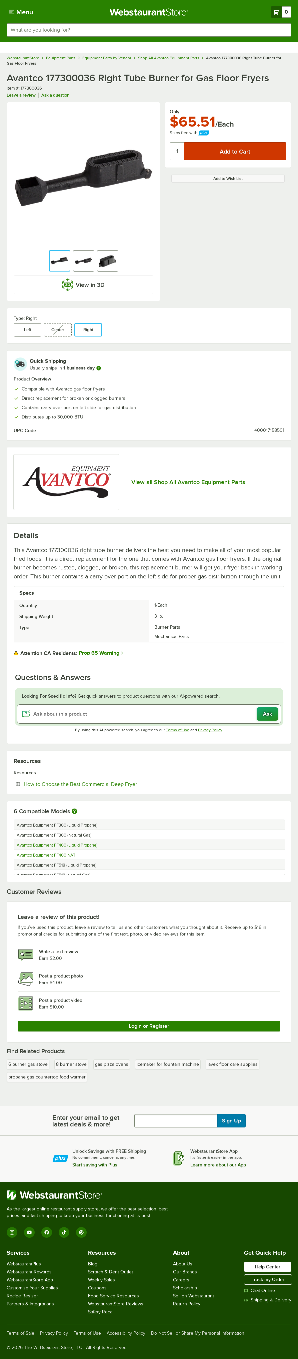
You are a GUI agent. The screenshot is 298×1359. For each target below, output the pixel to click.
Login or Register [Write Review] (149, 1026)
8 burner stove (71, 1064)
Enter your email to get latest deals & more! (85, 1120)
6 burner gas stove (28, 1064)
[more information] (99, 368)
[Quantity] (177, 151)
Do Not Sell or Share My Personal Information (197, 1333)
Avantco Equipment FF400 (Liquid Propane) (57, 845)
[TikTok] (64, 1232)
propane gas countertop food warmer (47, 1076)
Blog (92, 1263)
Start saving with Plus (94, 1164)
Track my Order (268, 1279)
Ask (267, 714)
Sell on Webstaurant (193, 1295)
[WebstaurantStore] (90, 1195)
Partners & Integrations (30, 1303)
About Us (182, 1263)
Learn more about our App (218, 1164)
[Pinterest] (81, 1232)
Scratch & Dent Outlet (110, 1271)
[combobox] (149, 30)
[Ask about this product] (149, 714)
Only (174, 111)
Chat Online (259, 1290)
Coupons (97, 1287)
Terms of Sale (20, 1333)
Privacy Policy (210, 730)
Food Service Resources (113, 1295)
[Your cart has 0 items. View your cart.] (281, 12)
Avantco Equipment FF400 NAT (46, 855)
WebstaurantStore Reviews (115, 1303)
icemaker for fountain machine (168, 1064)
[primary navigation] (21, 12)
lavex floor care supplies (232, 1064)
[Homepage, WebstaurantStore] (149, 12)
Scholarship (185, 1287)
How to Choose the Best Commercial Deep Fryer (101, 784)
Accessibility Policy (126, 1333)
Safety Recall (101, 1311)
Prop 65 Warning (99, 653)
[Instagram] (12, 1232)
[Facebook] (46, 1232)
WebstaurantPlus (24, 1263)
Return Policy (186, 1303)
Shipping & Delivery (267, 1299)
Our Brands (185, 1271)
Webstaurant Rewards (29, 1271)
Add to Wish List (228, 178)
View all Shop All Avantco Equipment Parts (188, 482)
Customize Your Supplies (32, 1287)
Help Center (267, 1266)
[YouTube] (29, 1232)
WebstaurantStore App (30, 1279)
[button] (59, 261)
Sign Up (231, 1121)
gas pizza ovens (111, 1064)
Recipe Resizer (22, 1295)
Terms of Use (177, 730)
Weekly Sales (101, 1279)
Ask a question (55, 95)
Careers (181, 1279)
